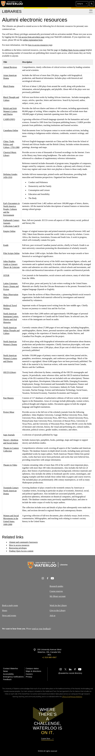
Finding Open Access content (73, 50)
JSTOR (6, 275)
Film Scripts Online (11, 253)
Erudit (5, 245)
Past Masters (8, 398)
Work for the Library (58, 605)
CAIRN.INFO (9, 119)
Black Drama (8, 86)
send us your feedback (41, 629)
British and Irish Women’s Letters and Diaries (10, 111)
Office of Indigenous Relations (72, 697)
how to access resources (38, 45)
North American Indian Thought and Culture (11, 330)
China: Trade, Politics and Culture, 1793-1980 (11, 144)
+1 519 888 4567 (49, 657)
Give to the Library (58, 610)
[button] (82, 3)
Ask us (52, 615)
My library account (58, 596)
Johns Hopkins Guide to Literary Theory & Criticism (11, 264)
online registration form (33, 40)
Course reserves (56, 591)
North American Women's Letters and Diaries (10, 358)
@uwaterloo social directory (70, 673)
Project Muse (8, 412)
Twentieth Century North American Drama (11, 491)
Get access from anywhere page (31, 37)
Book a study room (10, 605)
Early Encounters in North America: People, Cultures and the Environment (11, 209)
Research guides (56, 586)
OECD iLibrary (9, 372)
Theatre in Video (10, 465)
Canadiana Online (10, 130)
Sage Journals (9, 435)
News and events (9, 615)
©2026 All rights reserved (47, 751)
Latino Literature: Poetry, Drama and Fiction (11, 286)
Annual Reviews (10, 67)
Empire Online (9, 231)
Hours (4, 610)
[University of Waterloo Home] (12, 3)
